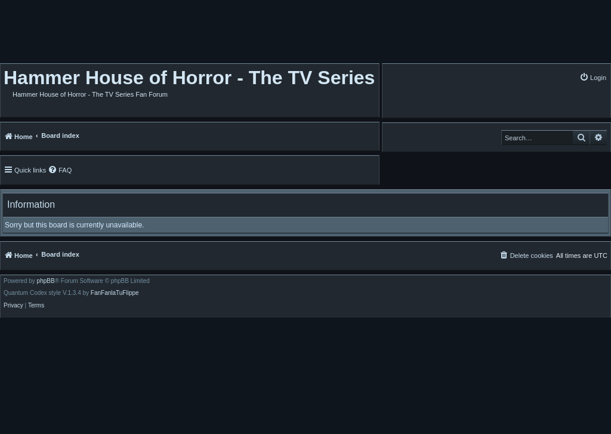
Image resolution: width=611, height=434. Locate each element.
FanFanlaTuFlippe (115, 293)
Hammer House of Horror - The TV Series (189, 77)
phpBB (46, 281)
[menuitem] (592, 77)
